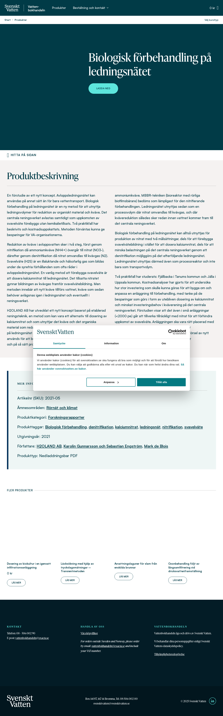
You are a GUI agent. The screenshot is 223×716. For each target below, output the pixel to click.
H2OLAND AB (49, 446)
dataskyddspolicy (173, 646)
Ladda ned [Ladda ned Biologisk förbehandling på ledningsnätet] (103, 88)
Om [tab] (164, 343)
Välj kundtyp (211, 19)
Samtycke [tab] (59, 343)
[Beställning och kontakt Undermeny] (107, 7)
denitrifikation (101, 426)
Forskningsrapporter (66, 417)
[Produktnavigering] (8, 155)
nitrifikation (172, 426)
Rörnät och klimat (62, 407)
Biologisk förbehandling (66, 426)
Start (8, 19)
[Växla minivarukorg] (214, 8)
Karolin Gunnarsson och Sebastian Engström (102, 446)
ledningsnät (150, 426)
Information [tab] (111, 343)
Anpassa (111, 382)
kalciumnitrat (126, 426)
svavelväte (193, 426)
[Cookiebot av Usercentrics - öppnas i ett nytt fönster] (171, 332)
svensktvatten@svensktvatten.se (111, 703)
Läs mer (16, 582)
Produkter (59, 8)
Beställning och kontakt (89, 8)
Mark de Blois (156, 446)
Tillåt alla (161, 382)
